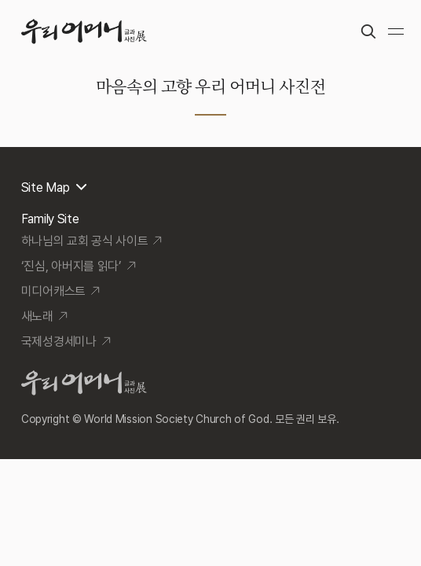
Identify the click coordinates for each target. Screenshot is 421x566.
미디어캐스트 (53, 291)
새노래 (37, 316)
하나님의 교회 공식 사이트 (84, 240)
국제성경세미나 (59, 341)
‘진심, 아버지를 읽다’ (71, 266)
